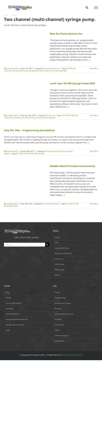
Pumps (57, 292)
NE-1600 (11, 71)
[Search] (47, 245)
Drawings (58, 319)
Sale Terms (78, 355)
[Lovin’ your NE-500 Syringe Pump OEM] (25, 95)
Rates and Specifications (64, 314)
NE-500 (46, 71)
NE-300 (25, 71)
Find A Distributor (13, 314)
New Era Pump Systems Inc (66, 33)
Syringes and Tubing (63, 303)
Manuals (58, 308)
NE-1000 (69, 68)
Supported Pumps (62, 248)
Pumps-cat (51, 115)
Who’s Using (59, 264)
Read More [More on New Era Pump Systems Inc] (94, 68)
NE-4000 (32, 71)
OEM (65, 71)
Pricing (8, 297)
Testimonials (60, 269)
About (57, 275)
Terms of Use (68, 355)
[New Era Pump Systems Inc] (25, 42)
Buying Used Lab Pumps (15, 325)
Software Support (62, 335)
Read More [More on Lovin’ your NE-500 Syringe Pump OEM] (94, 115)
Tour (56, 242)
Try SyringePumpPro (14, 303)
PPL (54, 118)
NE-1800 (19, 71)
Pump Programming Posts (55, 151)
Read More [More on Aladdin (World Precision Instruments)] (94, 204)
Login (8, 330)
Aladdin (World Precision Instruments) (72, 166)
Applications (59, 341)
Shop (8, 292)
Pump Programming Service (17, 319)
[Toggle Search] (87, 7)
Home (57, 237)
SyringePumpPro (12, 68)
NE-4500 (39, 71)
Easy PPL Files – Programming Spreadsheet (29, 130)
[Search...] (24, 245)
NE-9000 (59, 71)
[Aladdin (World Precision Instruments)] (25, 168)
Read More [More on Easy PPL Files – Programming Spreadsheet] (94, 151)
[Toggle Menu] (96, 7)
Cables (57, 330)
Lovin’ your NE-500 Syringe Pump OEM (72, 83)
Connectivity (60, 325)
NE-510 (52, 71)
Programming (60, 297)
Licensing (9, 308)
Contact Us (59, 259)
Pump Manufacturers (51, 68)
